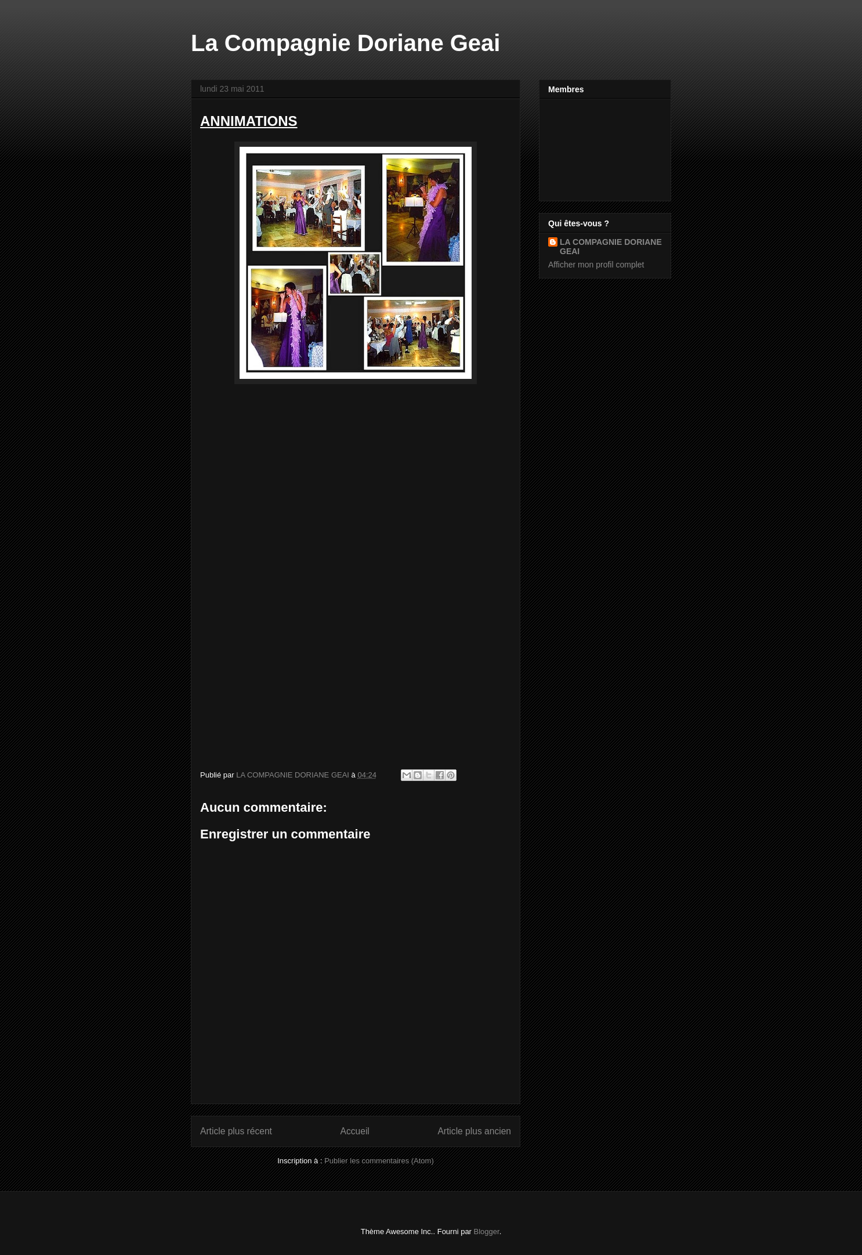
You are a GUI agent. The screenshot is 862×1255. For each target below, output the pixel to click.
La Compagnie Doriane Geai (345, 43)
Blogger (486, 1231)
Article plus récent (236, 1131)
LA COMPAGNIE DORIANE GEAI (611, 246)
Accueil (355, 1131)
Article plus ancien (474, 1131)
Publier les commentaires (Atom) (379, 1160)
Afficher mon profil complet (596, 264)
